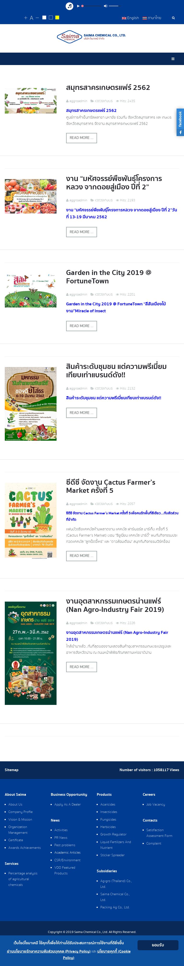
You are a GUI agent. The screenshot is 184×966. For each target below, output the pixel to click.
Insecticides (108, 812)
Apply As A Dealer (67, 804)
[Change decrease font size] (37, 18)
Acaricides (107, 804)
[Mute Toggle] (106, 6)
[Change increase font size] (25, 18)
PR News (60, 837)
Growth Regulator (113, 834)
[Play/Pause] (78, 6)
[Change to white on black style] (44, 18)
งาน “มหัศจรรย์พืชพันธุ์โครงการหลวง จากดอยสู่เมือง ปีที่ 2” (114, 183)
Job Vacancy (155, 804)
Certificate (15, 840)
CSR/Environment (67, 860)
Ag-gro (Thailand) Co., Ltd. (116, 884)
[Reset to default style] (51, 18)
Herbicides (108, 827)
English (130, 18)
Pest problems (64, 845)
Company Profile (20, 812)
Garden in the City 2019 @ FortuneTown (109, 277)
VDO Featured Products (64, 870)
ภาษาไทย (152, 18)
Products (104, 795)
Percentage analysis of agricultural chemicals (22, 879)
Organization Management (18, 830)
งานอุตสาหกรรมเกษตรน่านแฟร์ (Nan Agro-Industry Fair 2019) (115, 605)
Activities (61, 830)
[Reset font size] (31, 18)
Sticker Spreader (112, 855)
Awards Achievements (24, 847)
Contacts (150, 820)
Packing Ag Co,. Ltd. (115, 907)
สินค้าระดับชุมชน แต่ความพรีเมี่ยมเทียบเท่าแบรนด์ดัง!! (116, 371)
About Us (15, 804)
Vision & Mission (20, 819)
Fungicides (108, 819)
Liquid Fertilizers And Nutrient (115, 845)
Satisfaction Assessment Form (159, 833)
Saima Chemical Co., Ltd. (115, 897)
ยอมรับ (158, 945)
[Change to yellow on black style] (57, 18)
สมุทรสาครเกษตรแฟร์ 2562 (108, 87)
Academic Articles (67, 852)
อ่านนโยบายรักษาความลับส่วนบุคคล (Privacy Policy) (49, 952)
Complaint (153, 843)
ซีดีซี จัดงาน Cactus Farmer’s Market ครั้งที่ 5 (110, 487)
